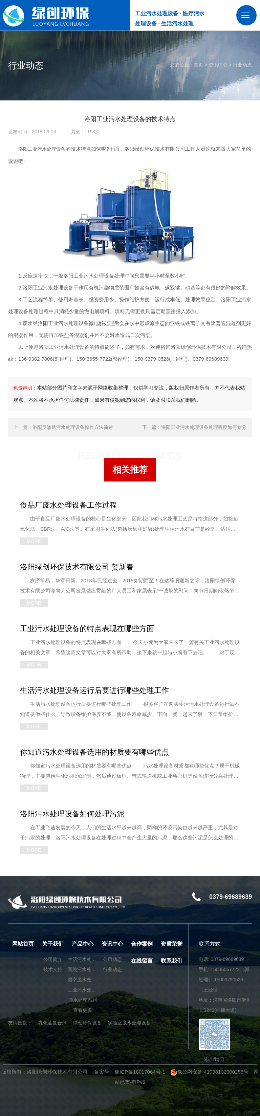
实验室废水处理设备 (129, 1022)
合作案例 (142, 944)
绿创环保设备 (87, 1022)
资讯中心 (218, 65)
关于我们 (53, 944)
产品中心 (82, 944)
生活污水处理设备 (83, 959)
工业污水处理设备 (83, 989)
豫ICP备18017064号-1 (139, 1072)
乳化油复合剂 (52, 1022)
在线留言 (142, 961)
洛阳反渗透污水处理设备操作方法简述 (72, 427)
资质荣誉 (171, 944)
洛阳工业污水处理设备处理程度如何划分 (203, 427)
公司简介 (52, 959)
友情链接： (20, 1022)
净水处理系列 (82, 1000)
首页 (198, 65)
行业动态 (242, 65)
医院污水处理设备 (83, 969)
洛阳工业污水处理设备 (42, 149)
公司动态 (112, 959)
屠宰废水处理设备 (83, 979)
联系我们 (171, 961)
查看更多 (82, 1010)
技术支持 (52, 969)
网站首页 (23, 944)
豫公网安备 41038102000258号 (209, 1072)
